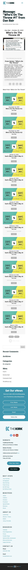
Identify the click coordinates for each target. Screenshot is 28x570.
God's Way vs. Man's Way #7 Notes (14, 305)
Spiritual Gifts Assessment (9, 538)
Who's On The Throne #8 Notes (15, 79)
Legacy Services (7, 542)
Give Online (14, 469)
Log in (4, 371)
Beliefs (4, 519)
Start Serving (6, 482)
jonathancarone (8, 24)
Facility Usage (6, 536)
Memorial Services (7, 540)
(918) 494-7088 (6, 551)
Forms (4, 534)
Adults (4, 495)
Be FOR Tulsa (6, 487)
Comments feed (7, 378)
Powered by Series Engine (14, 340)
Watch (13, 113)
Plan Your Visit (14, 463)
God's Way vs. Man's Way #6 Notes (14, 280)
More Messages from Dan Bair (14, 58)
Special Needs (6, 504)
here (18, 453)
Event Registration (7, 531)
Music (4, 508)
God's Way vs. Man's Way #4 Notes (14, 231)
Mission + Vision (7, 516)
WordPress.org (7, 381)
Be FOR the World (7, 489)
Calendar (5, 529)
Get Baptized (6, 480)
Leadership (5, 514)
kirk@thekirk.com (7, 556)
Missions (5, 506)
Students (5, 499)
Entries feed (6, 375)
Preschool (5, 502)
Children (5, 497)
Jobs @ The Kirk (7, 521)
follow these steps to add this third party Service (14, 47)
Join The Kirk (6, 478)
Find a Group (6, 485)
